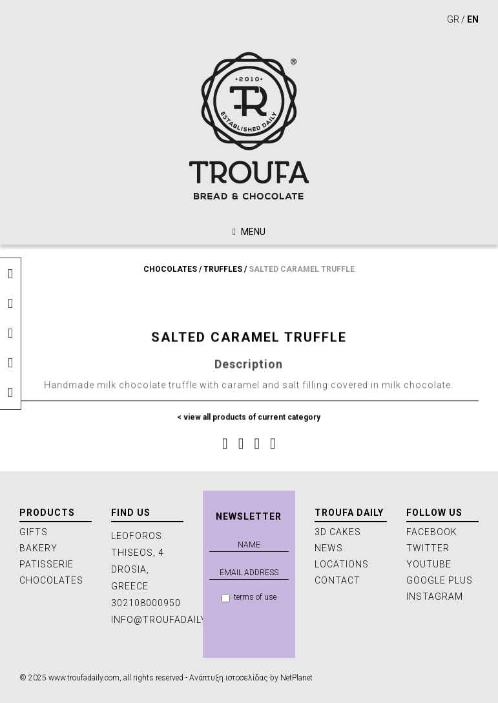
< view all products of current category (249, 420)
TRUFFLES (222, 269)
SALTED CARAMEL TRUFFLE (302, 269)
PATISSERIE (46, 564)
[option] (249, 288)
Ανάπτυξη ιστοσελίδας (228, 677)
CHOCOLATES (170, 269)
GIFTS (33, 532)
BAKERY (38, 548)
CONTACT (337, 580)
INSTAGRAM (434, 596)
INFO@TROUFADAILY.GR (166, 620)
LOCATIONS (342, 564)
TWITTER (428, 548)
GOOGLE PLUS (439, 580)
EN (473, 19)
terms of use (249, 597)
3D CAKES (338, 532)
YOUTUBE (428, 564)
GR (453, 19)
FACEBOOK (431, 532)
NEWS (329, 548)
